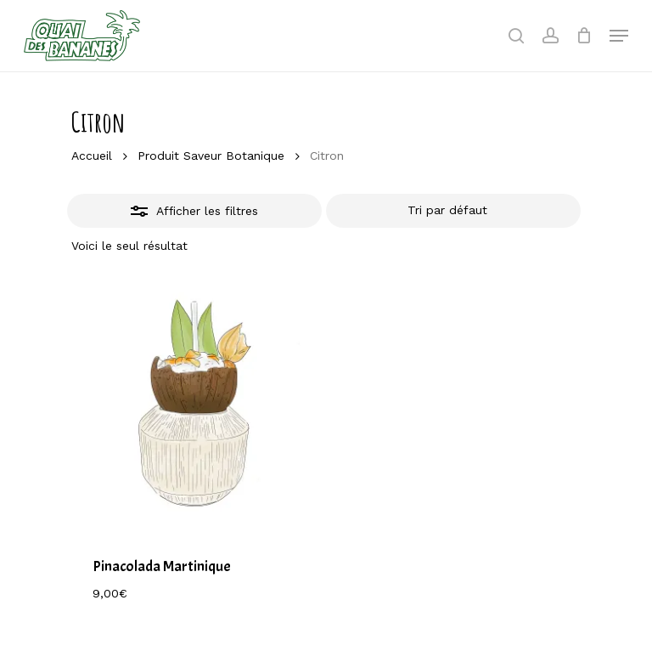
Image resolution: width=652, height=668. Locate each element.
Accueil (91, 155)
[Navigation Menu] (619, 35)
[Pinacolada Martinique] (195, 406)
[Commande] (453, 211)
